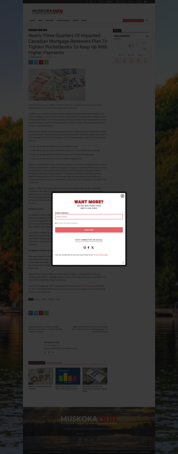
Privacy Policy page (100, 255)
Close (122, 196)
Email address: (62, 213)
